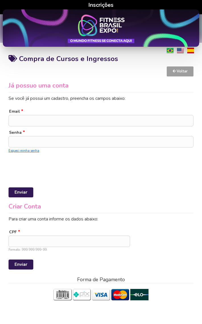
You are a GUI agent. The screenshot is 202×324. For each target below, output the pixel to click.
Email (16, 111)
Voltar (180, 71)
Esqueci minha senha (24, 151)
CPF (14, 232)
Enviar (21, 192)
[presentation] (52, 166)
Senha (17, 132)
